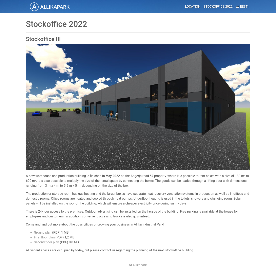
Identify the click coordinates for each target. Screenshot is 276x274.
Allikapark (140, 265)
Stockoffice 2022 (218, 6)
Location (192, 6)
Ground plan (42, 232)
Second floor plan (46, 242)
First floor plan (44, 237)
